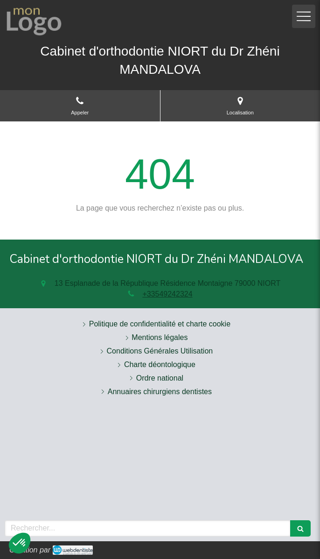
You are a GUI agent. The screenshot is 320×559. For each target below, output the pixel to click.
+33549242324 (167, 294)
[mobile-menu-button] (303, 16)
